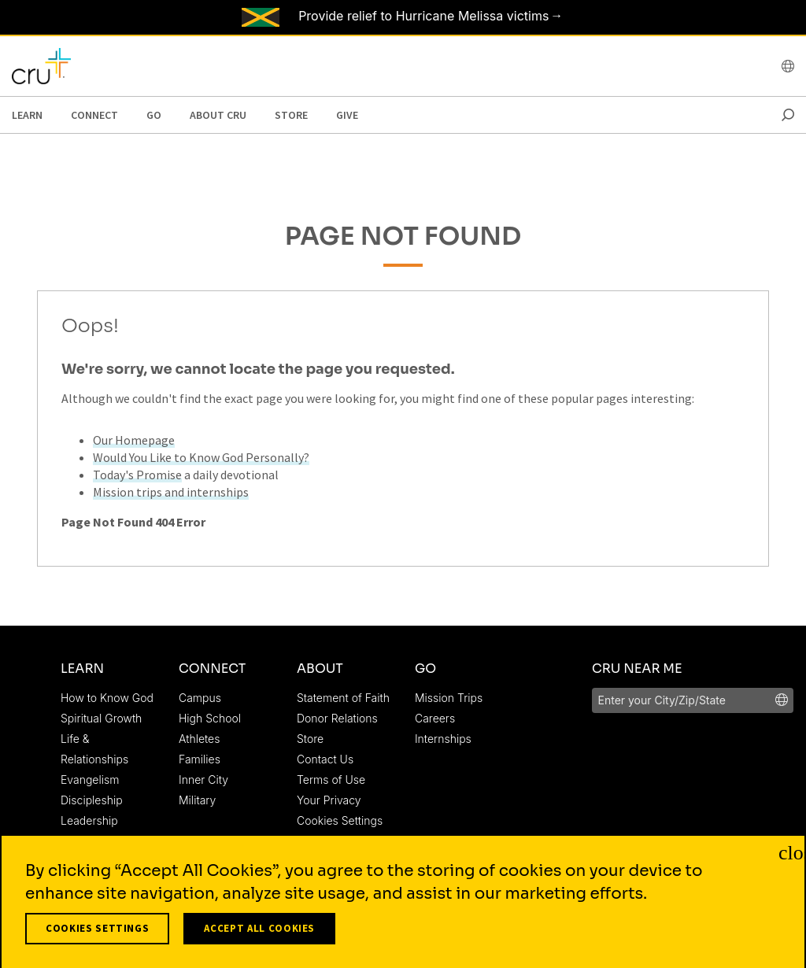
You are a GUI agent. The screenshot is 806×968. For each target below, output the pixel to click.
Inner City (203, 779)
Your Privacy (329, 800)
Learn (27, 115)
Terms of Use (331, 779)
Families (199, 759)
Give (347, 115)
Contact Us (325, 759)
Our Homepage (134, 440)
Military (197, 800)
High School (210, 718)
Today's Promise (137, 474)
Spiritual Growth (101, 718)
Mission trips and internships (171, 492)
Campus (200, 697)
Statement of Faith (343, 697)
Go (153, 115)
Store (291, 115)
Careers (435, 718)
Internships (443, 738)
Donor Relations (337, 718)
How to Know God (107, 697)
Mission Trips (448, 697)
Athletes (199, 738)
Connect (94, 115)
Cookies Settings (340, 820)
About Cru (218, 115)
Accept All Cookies (259, 933)
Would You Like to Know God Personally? (201, 457)
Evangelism (90, 779)
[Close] (788, 857)
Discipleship (92, 800)
